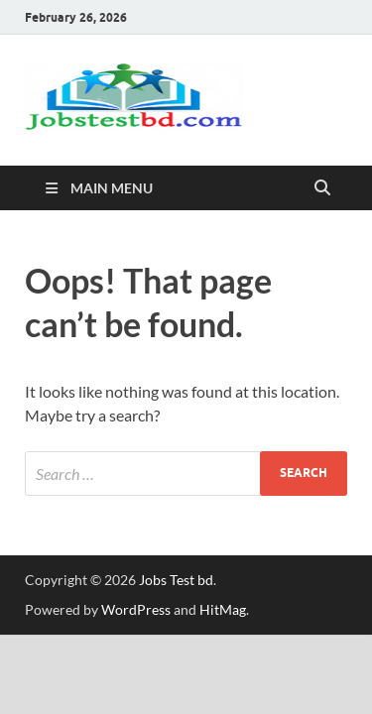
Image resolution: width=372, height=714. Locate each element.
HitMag (222, 609)
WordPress (136, 609)
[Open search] (322, 188)
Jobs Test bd (176, 579)
